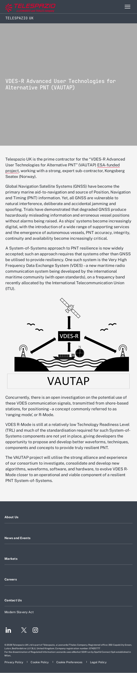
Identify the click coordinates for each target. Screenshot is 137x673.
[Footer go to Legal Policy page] (98, 662)
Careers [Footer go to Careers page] (10, 579)
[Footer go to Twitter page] (22, 630)
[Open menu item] (127, 6)
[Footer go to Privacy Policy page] (14, 662)
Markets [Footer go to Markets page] (10, 558)
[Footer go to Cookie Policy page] (40, 662)
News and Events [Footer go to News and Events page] (17, 538)
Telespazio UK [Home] (19, 18)
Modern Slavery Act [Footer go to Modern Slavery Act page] (19, 612)
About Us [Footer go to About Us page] (11, 517)
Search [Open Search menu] (118, 6)
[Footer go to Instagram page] (35, 630)
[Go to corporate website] (22, 7)
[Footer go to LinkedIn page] (8, 630)
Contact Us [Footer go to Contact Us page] (13, 600)
